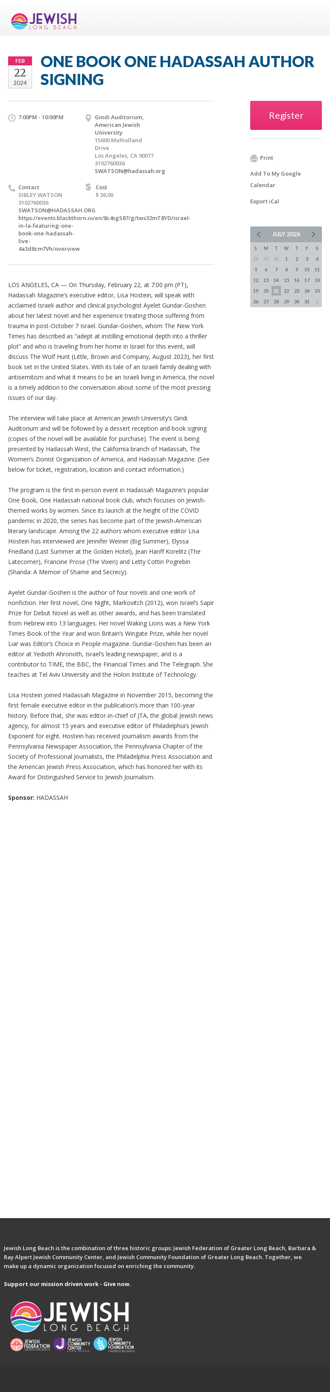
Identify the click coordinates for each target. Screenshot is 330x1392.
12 (255, 280)
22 (286, 291)
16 (296, 280)
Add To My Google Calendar (275, 179)
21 (276, 291)
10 (307, 269)
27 (266, 301)
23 (296, 291)
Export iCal (264, 201)
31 (307, 301)
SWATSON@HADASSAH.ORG (57, 210)
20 (266, 291)
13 (266, 280)
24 (307, 291)
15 (286, 280)
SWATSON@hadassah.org (130, 171)
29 (286, 301)
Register (286, 115)
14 (276, 280)
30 (296, 301)
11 (317, 269)
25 (317, 291)
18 (317, 280)
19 (255, 291)
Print (261, 158)
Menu (312, 18)
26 (255, 301)
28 (276, 301)
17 (307, 280)
